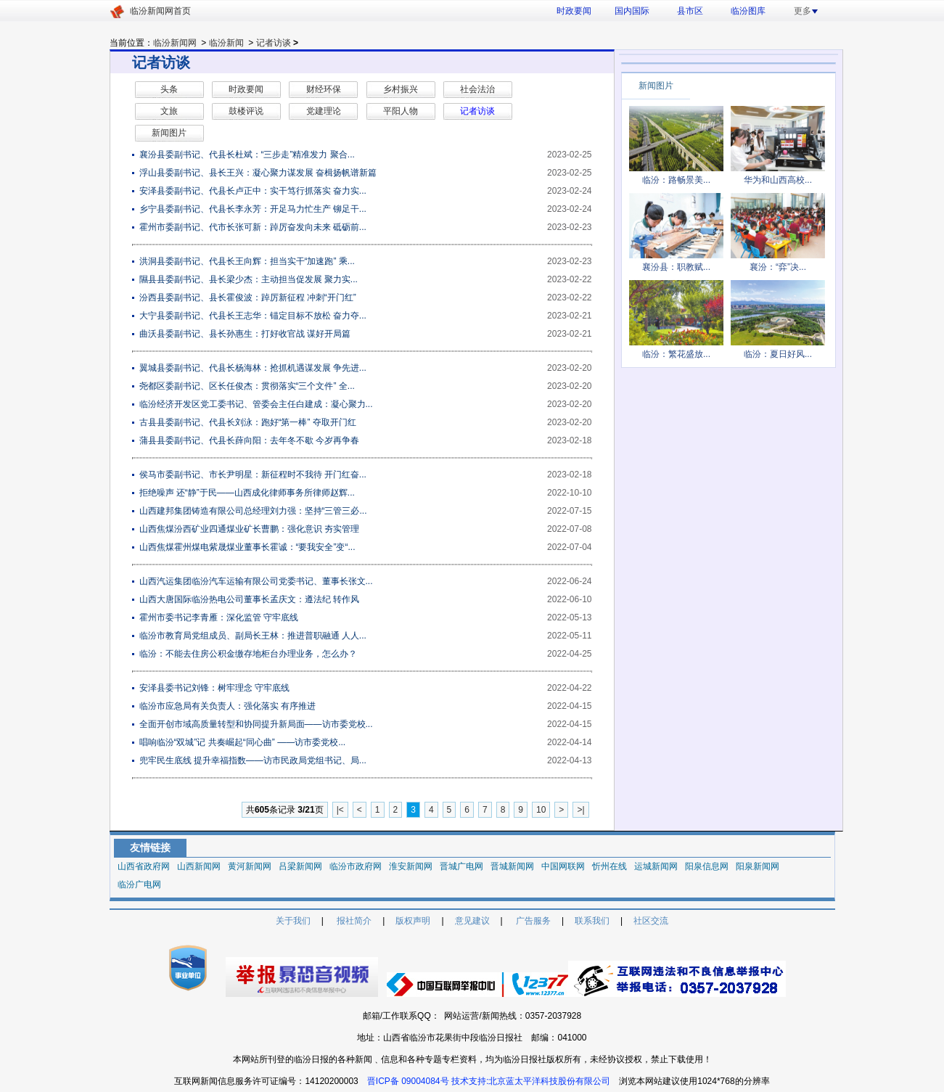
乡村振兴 (400, 89)
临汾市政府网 (355, 866)
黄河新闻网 (249, 866)
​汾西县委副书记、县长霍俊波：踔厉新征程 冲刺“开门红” (247, 297)
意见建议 (472, 921)
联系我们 (592, 921)
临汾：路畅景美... (676, 180)
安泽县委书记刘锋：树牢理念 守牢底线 (214, 688)
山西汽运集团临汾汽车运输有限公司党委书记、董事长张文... (256, 581)
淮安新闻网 (410, 866)
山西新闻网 (199, 866)
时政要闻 (574, 11)
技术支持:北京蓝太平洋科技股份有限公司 (530, 1081)
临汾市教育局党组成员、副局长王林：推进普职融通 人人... (252, 636)
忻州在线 (609, 866)
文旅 (169, 111)
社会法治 (477, 89)
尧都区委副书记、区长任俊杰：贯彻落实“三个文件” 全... (247, 386)
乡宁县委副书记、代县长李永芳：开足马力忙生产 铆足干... (252, 209)
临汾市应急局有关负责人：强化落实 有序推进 (227, 706)
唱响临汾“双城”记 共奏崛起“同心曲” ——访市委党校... (242, 742)
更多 (806, 11)
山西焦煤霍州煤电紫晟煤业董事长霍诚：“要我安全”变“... (247, 547)
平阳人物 (400, 111)
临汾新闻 (226, 43)
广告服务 (533, 921)
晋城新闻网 (512, 866)
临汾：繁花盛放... (676, 354)
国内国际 (632, 11)
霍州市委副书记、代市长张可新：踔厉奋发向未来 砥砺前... (252, 227)
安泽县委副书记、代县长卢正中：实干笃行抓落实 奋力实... (252, 191)
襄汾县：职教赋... (676, 267)
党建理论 (323, 111)
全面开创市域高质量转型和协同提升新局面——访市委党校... (256, 724)
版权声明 (412, 921)
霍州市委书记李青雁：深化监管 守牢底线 (218, 617)
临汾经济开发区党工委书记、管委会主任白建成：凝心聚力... (256, 404)
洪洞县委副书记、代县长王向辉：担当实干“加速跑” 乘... (247, 261)
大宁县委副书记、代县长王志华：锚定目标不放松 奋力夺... (252, 316)
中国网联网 (563, 866)
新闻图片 (169, 133)
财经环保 (323, 89)
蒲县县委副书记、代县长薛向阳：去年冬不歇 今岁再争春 (249, 440)
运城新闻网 (656, 866)
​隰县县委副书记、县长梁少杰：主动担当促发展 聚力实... (248, 279)
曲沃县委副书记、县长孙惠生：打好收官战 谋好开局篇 (244, 334)
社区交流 (650, 921)
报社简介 (354, 921)
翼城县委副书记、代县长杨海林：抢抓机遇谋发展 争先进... (252, 368)
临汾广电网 (139, 884)
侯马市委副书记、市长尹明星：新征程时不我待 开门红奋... (252, 474)
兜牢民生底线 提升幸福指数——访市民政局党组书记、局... (252, 760)
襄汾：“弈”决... (778, 267)
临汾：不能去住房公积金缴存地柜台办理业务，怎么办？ (248, 654)
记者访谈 (273, 43)
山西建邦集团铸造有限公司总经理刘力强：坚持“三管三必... (253, 511)
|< (340, 810)
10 (541, 810)
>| (580, 810)
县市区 (690, 11)
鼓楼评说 (246, 111)
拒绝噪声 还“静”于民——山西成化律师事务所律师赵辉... (247, 493)
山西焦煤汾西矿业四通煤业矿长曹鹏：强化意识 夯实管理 (249, 529)
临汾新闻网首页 (160, 11)
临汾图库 (748, 11)
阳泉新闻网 (757, 866)
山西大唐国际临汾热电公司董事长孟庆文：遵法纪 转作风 (249, 599)
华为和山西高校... (778, 180)
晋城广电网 (461, 866)
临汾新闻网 (175, 43)
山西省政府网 (144, 866)
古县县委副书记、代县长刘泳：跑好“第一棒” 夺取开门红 (247, 422)
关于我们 (293, 921)
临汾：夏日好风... (778, 354)
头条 (169, 89)
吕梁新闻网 (300, 866)
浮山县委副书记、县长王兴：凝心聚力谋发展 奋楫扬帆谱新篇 (258, 173)
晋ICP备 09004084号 (408, 1081)
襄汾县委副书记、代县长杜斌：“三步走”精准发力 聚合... (247, 154)
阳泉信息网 (706, 866)
